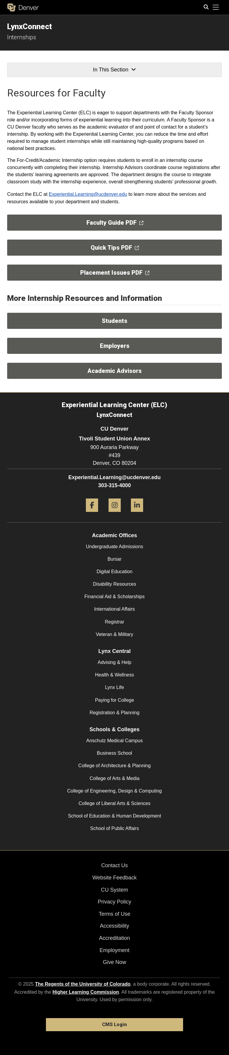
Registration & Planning (114, 712)
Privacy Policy (114, 902)
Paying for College (114, 700)
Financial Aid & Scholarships (114, 596)
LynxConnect (29, 26)
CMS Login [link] (114, 1024)
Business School (114, 753)
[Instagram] (114, 514)
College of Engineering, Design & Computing (114, 790)
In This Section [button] (114, 70)
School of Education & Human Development (114, 815)
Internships (21, 37)
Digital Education (114, 571)
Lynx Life (114, 687)
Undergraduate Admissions (114, 546)
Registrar (114, 621)
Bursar (114, 559)
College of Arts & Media (114, 778)
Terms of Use (114, 914)
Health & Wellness (114, 674)
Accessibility (114, 926)
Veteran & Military (114, 634)
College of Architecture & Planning (114, 765)
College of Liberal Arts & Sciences (114, 803)
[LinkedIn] (137, 514)
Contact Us (114, 865)
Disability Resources (114, 584)
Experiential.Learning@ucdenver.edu (88, 194)
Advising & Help (114, 662)
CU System (114, 890)
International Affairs (114, 609)
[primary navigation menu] (216, 7)
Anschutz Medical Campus (114, 740)
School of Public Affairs (114, 828)
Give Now (114, 962)
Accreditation (114, 938)
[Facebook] (92, 514)
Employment (114, 950)
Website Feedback (114, 878)
